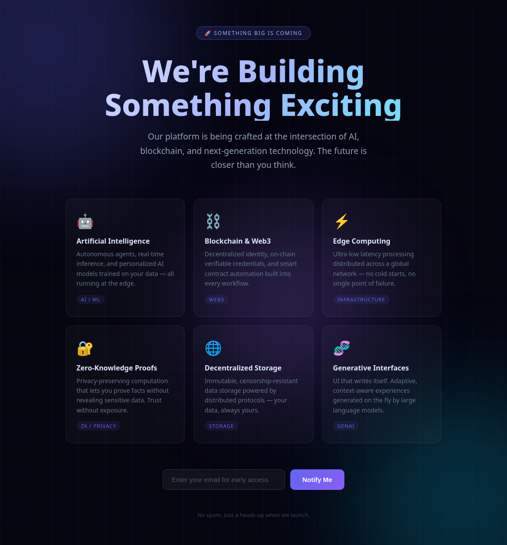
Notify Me (317, 479)
